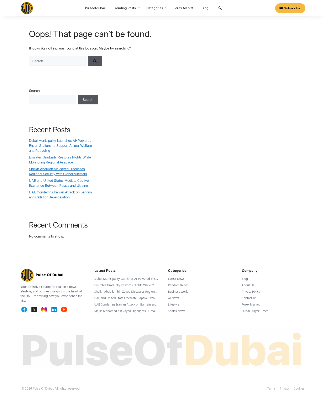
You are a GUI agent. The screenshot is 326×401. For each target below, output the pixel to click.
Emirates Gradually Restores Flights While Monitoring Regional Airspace (126, 285)
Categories (157, 8)
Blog (205, 8)
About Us (248, 285)
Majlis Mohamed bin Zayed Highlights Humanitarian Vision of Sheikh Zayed (126, 311)
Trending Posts (127, 8)
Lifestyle (173, 304)
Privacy (285, 388)
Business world (178, 291)
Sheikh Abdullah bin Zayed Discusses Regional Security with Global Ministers (126, 291)
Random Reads (178, 285)
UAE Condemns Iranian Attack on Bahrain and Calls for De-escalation (126, 304)
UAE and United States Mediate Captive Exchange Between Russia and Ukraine (126, 298)
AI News (173, 298)
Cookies (299, 388)
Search (34, 91)
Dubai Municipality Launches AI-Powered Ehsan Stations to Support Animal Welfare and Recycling (60, 146)
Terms (271, 388)
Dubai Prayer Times (255, 311)
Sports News (176, 311)
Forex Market (183, 8)
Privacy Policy (251, 291)
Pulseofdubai (95, 8)
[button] (220, 8)
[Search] (95, 61)
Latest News (176, 279)
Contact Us (249, 298)
